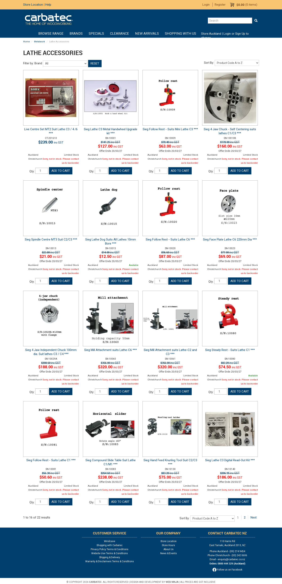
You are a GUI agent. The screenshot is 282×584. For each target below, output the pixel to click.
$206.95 (230, 473)
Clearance (119, 33)
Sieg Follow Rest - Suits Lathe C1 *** (51, 460)
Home (32, 34)
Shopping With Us (180, 33)
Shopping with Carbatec (110, 545)
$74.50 (230, 367)
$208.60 (51, 363)
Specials (96, 33)
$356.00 (110, 363)
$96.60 (170, 252)
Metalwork (39, 41)
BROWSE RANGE (50, 33)
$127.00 (110, 146)
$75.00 (170, 477)
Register (220, 4)
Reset (95, 63)
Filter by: (28, 63)
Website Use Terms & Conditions (109, 553)
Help (48, 4)
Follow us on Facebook (227, 569)
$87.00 (170, 256)
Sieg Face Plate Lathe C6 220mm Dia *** (230, 239)
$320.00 (110, 367)
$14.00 (111, 252)
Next (254, 517)
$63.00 (170, 146)
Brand (38, 63)
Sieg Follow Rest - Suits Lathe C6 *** (170, 239)
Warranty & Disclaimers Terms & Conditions (109, 561)
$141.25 (110, 142)
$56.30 (51, 473)
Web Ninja (172, 582)
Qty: (31, 171)
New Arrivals (147, 33)
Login (206, 4)
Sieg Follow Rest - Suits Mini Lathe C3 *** (170, 129)
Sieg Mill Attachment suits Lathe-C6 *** (110, 350)
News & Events (168, 553)
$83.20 (230, 363)
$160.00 (229, 146)
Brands (76, 33)
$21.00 (51, 256)
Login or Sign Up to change (225, 36)
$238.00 (110, 477)
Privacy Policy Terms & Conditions (109, 549)
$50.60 (51, 477)
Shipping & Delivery (109, 557)
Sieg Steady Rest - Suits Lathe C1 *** (230, 350)
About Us (168, 549)
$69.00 (230, 256)
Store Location (33, 4)
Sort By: (209, 62)
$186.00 (229, 477)
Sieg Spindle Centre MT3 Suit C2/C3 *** (51, 239)
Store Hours (168, 545)
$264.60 (110, 473)
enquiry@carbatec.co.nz (231, 559)
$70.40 (170, 142)
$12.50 (110, 256)
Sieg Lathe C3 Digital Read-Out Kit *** (230, 460)
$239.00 (50, 142)
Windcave (109, 541)
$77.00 (230, 252)
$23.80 (51, 252)
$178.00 (230, 142)
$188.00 (50, 367)
